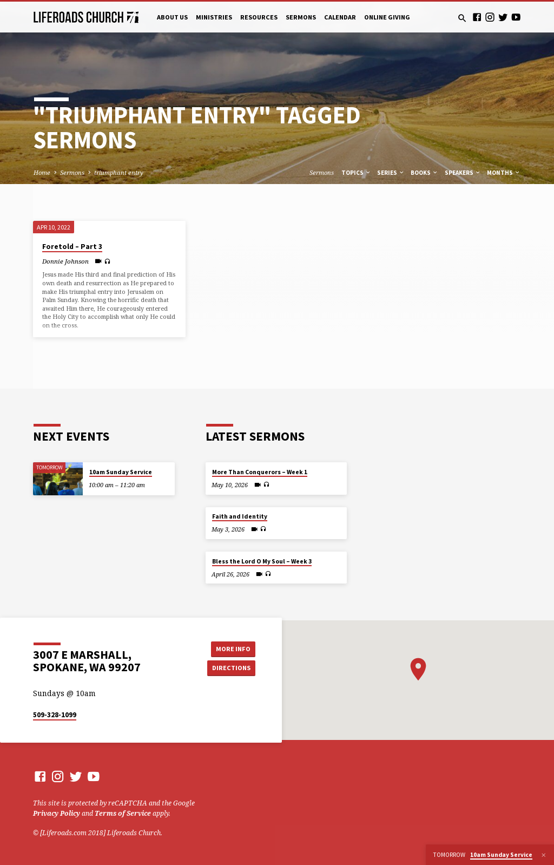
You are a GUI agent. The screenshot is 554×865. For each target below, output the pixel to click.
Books (424, 172)
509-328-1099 (54, 714)
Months (503, 172)
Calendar (340, 17)
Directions (231, 668)
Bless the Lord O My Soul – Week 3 (262, 561)
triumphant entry (118, 172)
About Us (172, 17)
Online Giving (387, 17)
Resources (259, 17)
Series (391, 172)
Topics (356, 172)
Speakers (463, 172)
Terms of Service (123, 813)
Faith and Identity (239, 516)
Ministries (214, 17)
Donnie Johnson (65, 261)
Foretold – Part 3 (72, 246)
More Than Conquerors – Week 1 (259, 472)
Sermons (301, 17)
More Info (231, 648)
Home (42, 172)
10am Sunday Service (120, 472)
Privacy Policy (56, 813)
